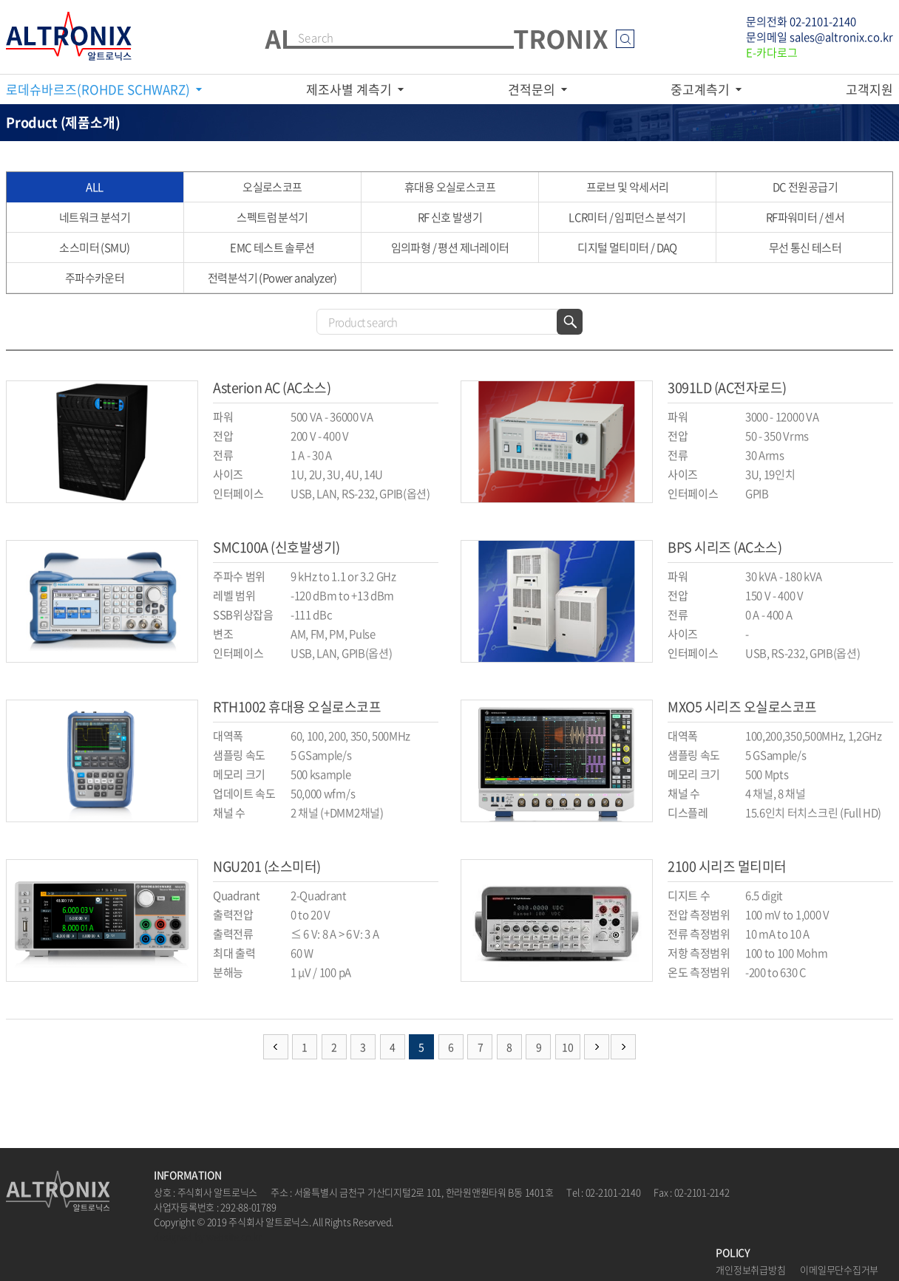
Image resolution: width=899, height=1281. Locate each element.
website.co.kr (234, 1236)
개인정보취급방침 (750, 1270)
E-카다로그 (772, 52)
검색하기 (570, 322)
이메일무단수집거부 (839, 1270)
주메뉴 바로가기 (0, 0)
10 (567, 1046)
